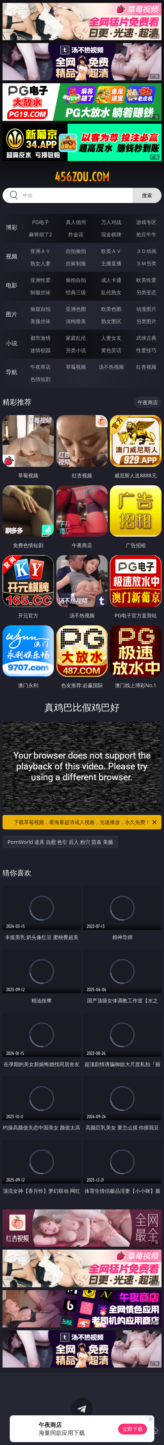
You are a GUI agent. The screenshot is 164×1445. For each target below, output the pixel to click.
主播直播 (111, 263)
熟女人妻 (40, 263)
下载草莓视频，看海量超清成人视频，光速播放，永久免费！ (86, 822)
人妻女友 (111, 337)
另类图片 (146, 321)
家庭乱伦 (76, 337)
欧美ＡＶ (111, 251)
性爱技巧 (146, 350)
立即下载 (132, 1428)
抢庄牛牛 (146, 234)
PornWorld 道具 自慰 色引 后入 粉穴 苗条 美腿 (60, 841)
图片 (11, 314)
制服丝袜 (40, 292)
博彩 (11, 227)
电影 (11, 285)
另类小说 (76, 350)
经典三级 (76, 292)
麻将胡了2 (40, 234)
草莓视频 (76, 366)
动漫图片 (146, 308)
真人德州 (76, 222)
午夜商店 (40, 366)
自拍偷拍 (76, 251)
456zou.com (82, 177)
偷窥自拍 (40, 308)
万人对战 (111, 222)
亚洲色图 (76, 308)
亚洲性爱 (40, 279)
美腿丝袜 (40, 321)
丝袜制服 (76, 263)
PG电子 (40, 222)
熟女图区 (111, 321)
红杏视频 (146, 366)
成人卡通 (111, 279)
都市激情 (40, 337)
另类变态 (146, 292)
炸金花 (75, 234)
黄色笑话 (111, 350)
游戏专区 (146, 222)
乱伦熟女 (111, 292)
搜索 (147, 195)
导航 (11, 372)
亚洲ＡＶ (40, 251)
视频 (11, 256)
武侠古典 (146, 337)
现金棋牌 (111, 234)
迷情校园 (40, 350)
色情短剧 (40, 379)
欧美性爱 (146, 279)
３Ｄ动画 (146, 251)
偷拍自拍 (76, 279)
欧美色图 (111, 308)
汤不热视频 (111, 366)
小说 (11, 343)
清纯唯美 (76, 321)
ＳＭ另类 (146, 263)
